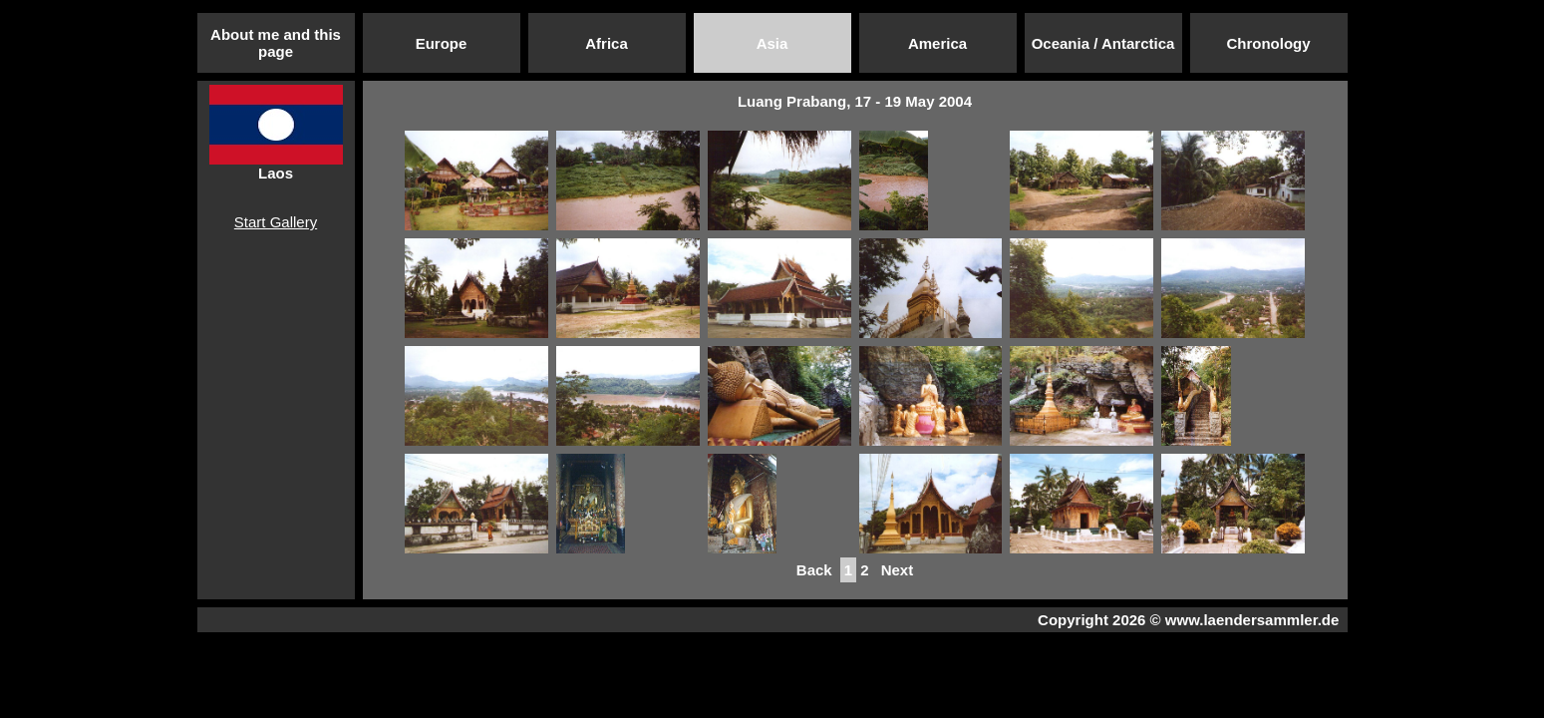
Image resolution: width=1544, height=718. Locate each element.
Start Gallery (275, 221)
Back (814, 569)
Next (897, 569)
